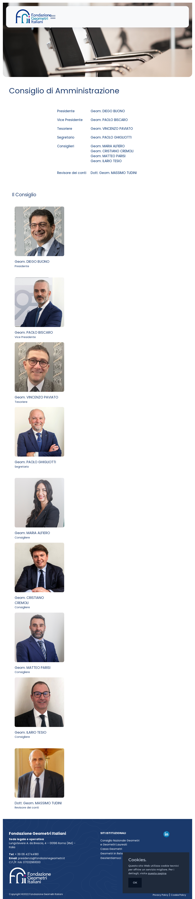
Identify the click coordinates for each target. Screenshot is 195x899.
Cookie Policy (178, 895)
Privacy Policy (160, 895)
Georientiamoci (110, 858)
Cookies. (137, 860)
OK (135, 882)
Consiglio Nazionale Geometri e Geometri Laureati (119, 842)
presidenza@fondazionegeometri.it (41, 858)
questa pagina (157, 873)
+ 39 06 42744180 (27, 854)
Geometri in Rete (111, 853)
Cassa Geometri (111, 849)
